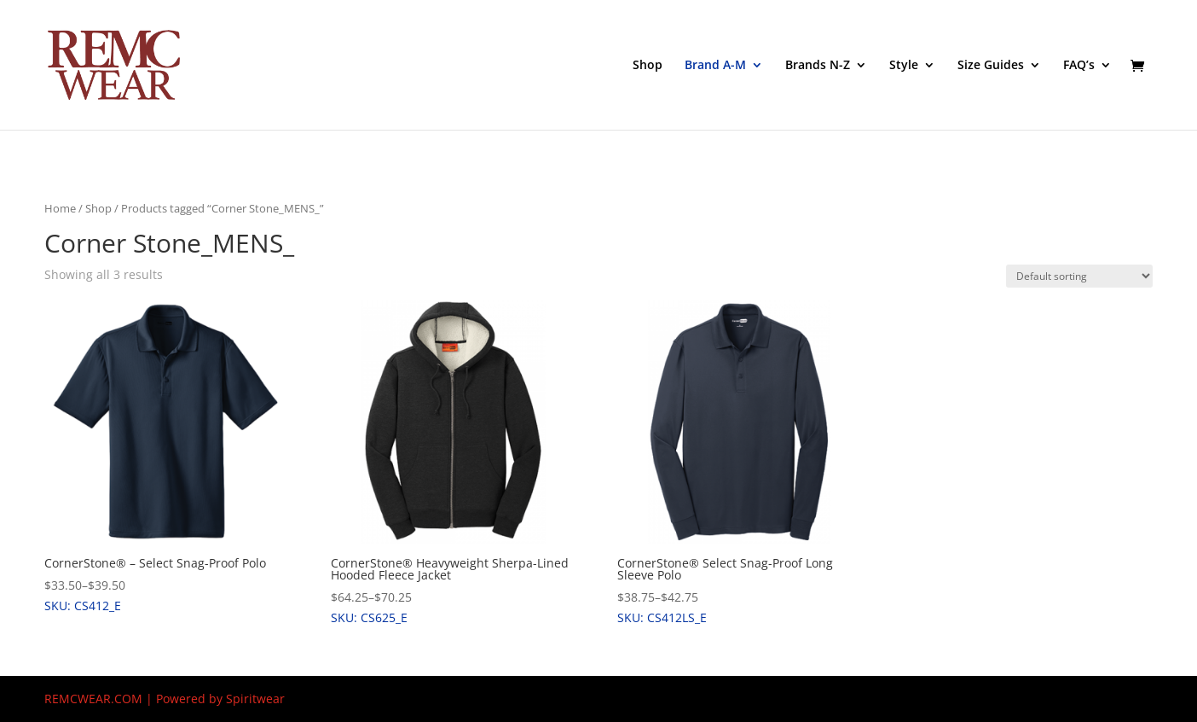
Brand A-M (715, 66)
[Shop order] (1079, 276)
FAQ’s (1079, 66)
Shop (647, 66)
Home (60, 208)
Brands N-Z (817, 66)
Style (903, 66)
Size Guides (990, 66)
